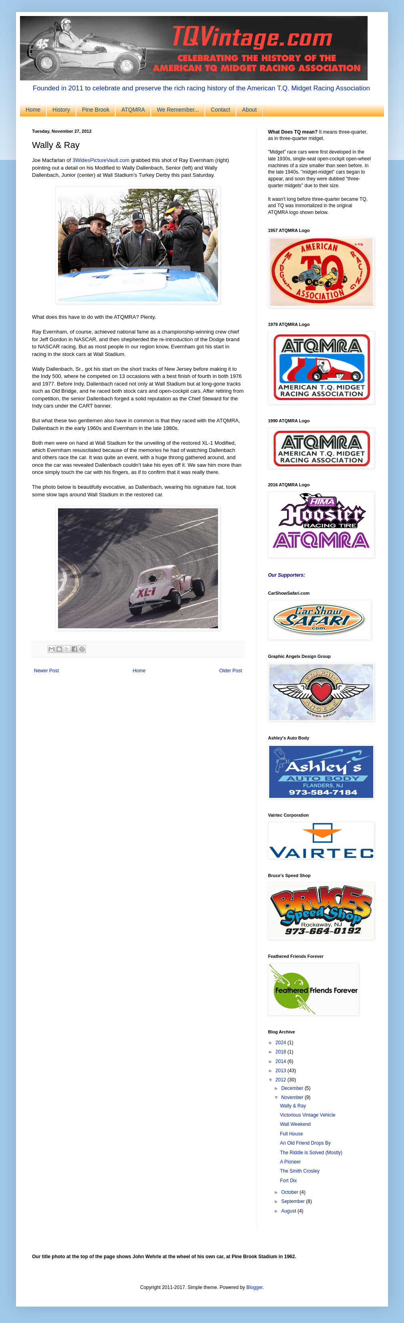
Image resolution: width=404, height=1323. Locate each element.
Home (33, 109)
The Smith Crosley (300, 1171)
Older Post (230, 670)
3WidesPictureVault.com (101, 160)
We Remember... (178, 109)
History (61, 109)
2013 (282, 1070)
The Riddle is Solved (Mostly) (311, 1152)
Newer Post (46, 670)
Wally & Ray (293, 1106)
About (249, 109)
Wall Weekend (295, 1124)
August (289, 1211)
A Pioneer (290, 1162)
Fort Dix (288, 1180)
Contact (220, 109)
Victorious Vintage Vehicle (307, 1115)
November (293, 1097)
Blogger (254, 1287)
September (293, 1201)
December (293, 1088)
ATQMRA (133, 109)
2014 (282, 1061)
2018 (282, 1052)
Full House (291, 1134)
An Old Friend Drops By (305, 1143)
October (290, 1192)
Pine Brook (95, 109)
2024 (282, 1042)
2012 (282, 1080)
